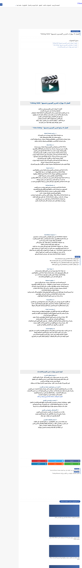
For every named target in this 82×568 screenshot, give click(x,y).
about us (44, 1)
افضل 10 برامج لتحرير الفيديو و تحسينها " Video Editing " (65, 44)
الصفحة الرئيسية (56, 5)
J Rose (79, 4)
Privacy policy (57, 1)
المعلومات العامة (47, 5)
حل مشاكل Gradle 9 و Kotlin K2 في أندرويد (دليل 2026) (65, 263)
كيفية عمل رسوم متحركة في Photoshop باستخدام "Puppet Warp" (72, 532)
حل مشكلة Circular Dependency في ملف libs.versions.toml (64, 259)
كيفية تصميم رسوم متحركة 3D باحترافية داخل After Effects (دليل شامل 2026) (55, 512)
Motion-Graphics (75, 30)
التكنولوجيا (24, 5)
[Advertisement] (41, 15)
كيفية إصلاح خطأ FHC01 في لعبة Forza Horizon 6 (66, 257)
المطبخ (40, 5)
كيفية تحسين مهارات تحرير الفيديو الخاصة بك (67, 46)
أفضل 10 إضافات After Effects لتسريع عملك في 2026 (54, 395)
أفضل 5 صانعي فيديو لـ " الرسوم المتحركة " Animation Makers (55, 532)
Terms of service (50, 1)
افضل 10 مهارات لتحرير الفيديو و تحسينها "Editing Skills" (64, 42)
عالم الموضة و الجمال (33, 5)
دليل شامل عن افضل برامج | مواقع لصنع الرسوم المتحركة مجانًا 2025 (37, 512)
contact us (40, 1)
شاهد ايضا (19, 5)
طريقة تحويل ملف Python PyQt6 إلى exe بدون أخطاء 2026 (64, 261)
